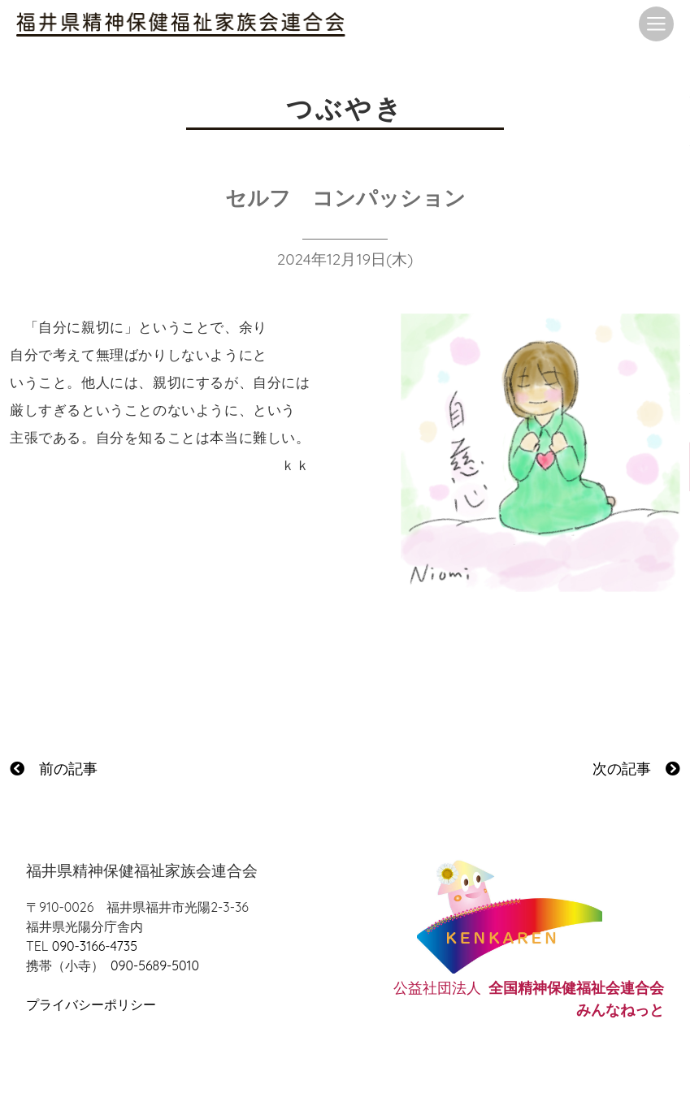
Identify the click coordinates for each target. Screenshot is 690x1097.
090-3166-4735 (94, 946)
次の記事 (636, 768)
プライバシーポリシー (91, 1004)
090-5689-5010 (155, 965)
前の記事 (54, 768)
